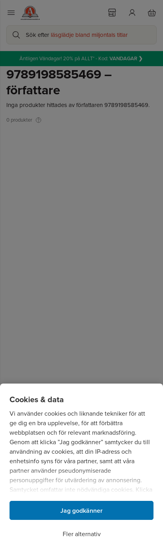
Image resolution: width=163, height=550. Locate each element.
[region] (81, 467)
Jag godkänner (81, 510)
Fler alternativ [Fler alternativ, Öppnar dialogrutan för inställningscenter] (82, 534)
